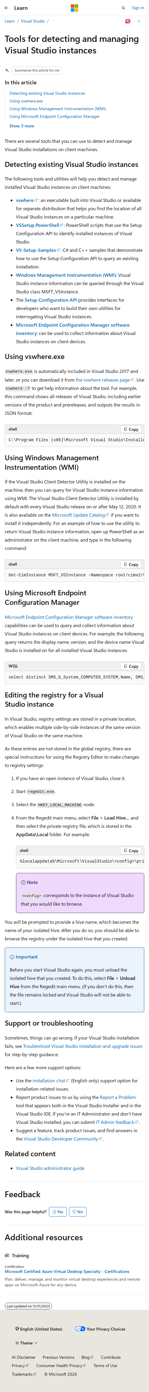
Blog (85, 1357)
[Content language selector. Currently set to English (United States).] (39, 1329)
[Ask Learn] (128, 21)
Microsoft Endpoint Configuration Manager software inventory (69, 617)
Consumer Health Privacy (59, 1365)
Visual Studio (33, 21)
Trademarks (22, 1374)
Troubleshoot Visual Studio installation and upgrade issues (82, 1046)
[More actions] (139, 21)
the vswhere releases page (103, 380)
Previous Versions (58, 1357)
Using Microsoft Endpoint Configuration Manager (54, 116)
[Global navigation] (6, 8)
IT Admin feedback (115, 1122)
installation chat (49, 1080)
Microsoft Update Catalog (78, 515)
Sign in (138, 7)
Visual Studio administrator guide (50, 1168)
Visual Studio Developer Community (61, 1138)
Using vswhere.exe (26, 101)
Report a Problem (118, 1097)
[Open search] (123, 8)
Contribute (111, 1357)
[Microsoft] (74, 8)
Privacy (18, 1365)
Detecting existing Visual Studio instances (47, 93)
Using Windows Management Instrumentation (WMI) (57, 108)
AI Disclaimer (24, 1357)
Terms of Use (105, 1365)
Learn (10, 21)
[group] (74, 440)
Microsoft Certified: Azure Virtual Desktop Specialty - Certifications (67, 1271)
